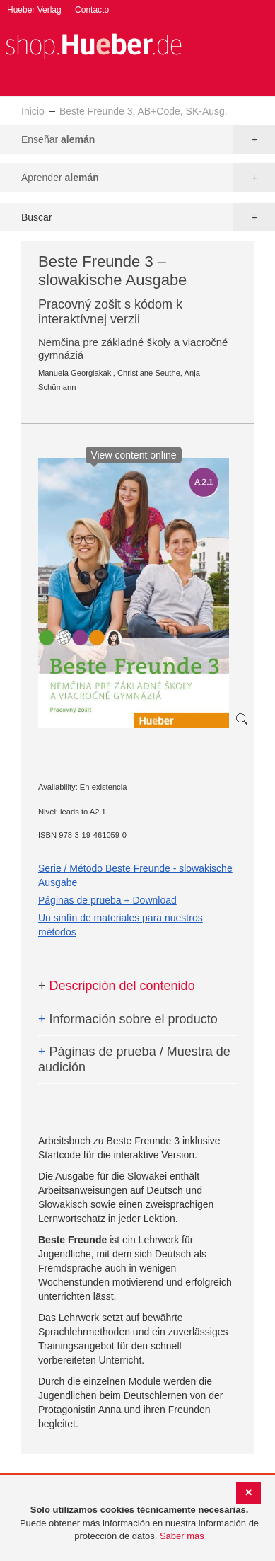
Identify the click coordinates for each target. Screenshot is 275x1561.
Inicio (33, 111)
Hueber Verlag (34, 10)
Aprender (60, 177)
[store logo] (93, 45)
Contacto (92, 10)
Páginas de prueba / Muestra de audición (134, 1059)
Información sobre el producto (128, 1019)
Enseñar (58, 139)
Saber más (182, 1536)
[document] (139, 1523)
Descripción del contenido (116, 986)
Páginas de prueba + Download (107, 900)
